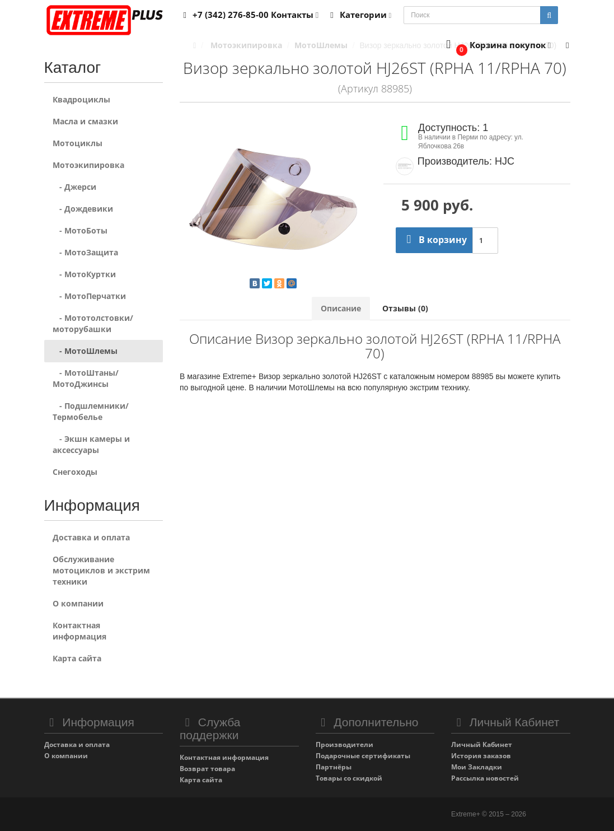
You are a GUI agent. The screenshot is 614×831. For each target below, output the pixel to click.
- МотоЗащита (85, 252)
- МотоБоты (80, 230)
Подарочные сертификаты (363, 755)
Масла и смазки (85, 121)
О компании (78, 603)
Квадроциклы (81, 99)
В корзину (434, 240)
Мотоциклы (77, 143)
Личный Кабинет (481, 744)
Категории (358, 14)
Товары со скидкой (349, 778)
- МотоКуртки (84, 274)
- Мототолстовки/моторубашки (93, 323)
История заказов (481, 755)
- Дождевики (83, 208)
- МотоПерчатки (89, 296)
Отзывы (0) (405, 308)
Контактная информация (79, 631)
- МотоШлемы (85, 351)
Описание (341, 308)
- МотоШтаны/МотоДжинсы (86, 378)
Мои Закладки (476, 767)
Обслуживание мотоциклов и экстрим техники (101, 570)
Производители (344, 744)
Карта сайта (77, 658)
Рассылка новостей (485, 778)
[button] (496, 45)
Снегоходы (75, 471)
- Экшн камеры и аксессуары (91, 444)
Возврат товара (207, 768)
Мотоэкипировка (88, 165)
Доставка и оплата (91, 537)
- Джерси (74, 186)
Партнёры (333, 767)
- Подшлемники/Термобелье (91, 411)
